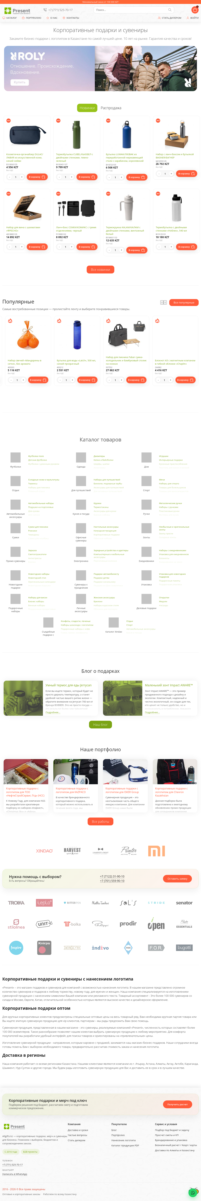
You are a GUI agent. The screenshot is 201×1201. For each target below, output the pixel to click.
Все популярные (184, 302)
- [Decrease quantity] (9, 177)
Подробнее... (53, 712)
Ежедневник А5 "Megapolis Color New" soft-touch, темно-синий (26, 362)
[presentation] (162, 302)
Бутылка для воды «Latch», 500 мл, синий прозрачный (125, 362)
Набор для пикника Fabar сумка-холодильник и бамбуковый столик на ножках (175, 360)
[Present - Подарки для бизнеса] (18, 10)
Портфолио (118, 1135)
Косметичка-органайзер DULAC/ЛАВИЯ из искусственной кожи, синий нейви (24, 157)
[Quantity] (15, 177)
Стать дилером (76, 1140)
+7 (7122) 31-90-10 (112, 876)
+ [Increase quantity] (22, 177)
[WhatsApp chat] (192, 1192)
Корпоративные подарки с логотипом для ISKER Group (122, 790)
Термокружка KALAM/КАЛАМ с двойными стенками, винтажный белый (125, 230)
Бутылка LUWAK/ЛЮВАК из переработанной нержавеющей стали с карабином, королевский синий (125, 159)
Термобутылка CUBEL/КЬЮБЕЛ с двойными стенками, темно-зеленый (74, 157)
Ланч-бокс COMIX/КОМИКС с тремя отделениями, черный (76, 229)
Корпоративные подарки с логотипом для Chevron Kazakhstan (171, 792)
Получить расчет (177, 1104)
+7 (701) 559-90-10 (112, 881)
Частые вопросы (77, 1135)
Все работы (100, 821)
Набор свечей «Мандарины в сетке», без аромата (74, 362)
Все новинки (100, 269)
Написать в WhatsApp (14, 1174)
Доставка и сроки (78, 1130)
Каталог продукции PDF (125, 1145)
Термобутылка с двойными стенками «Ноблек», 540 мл (171, 229)
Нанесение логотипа (123, 1140)
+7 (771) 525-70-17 (60, 10)
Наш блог (100, 724)
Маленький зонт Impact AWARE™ (169, 685)
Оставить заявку (177, 878)
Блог (114, 1130)
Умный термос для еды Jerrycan (69, 685)
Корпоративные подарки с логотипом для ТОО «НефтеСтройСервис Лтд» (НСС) (25, 792)
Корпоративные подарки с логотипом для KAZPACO (72, 790)
